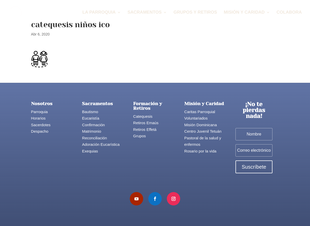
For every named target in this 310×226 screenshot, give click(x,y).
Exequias (90, 151)
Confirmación (93, 125)
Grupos (139, 136)
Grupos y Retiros (195, 13)
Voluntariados (196, 118)
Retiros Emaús (145, 123)
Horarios (38, 118)
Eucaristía (90, 118)
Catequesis (142, 116)
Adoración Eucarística (101, 144)
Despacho (40, 131)
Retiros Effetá (145, 129)
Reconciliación (94, 138)
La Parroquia (98, 13)
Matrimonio (91, 131)
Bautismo (90, 112)
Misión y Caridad (244, 13)
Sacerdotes (41, 125)
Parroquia (39, 112)
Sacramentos (144, 13)
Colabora (289, 13)
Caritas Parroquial (199, 112)
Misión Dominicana (200, 125)
